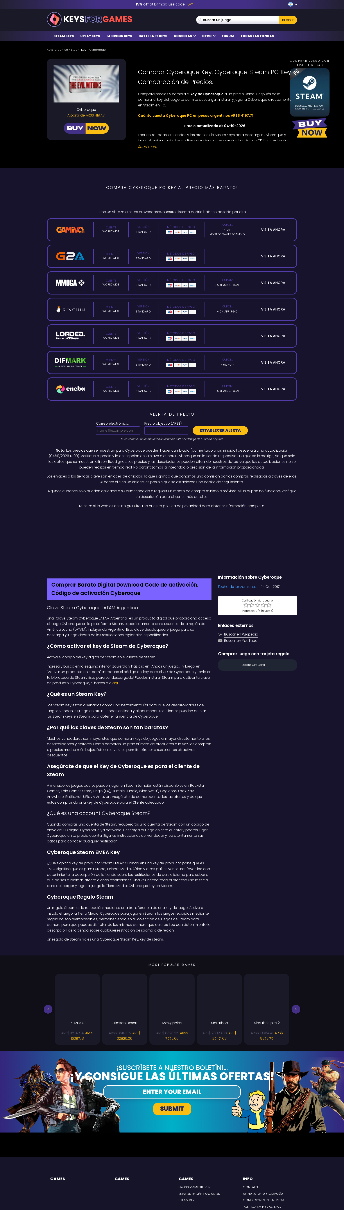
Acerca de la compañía (263, 1147)
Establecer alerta (220, 430)
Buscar (288, 19)
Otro (209, 36)
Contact (250, 1140)
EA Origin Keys (119, 36)
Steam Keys (64, 36)
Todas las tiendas (257, 36)
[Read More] (215, 147)
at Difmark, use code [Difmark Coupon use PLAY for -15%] (164, 4)
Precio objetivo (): (163, 423)
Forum (228, 36)
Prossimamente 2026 (196, 1140)
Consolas (185, 36)
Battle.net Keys (153, 36)
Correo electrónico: (112, 423)
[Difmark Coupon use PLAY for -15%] (172, 518)
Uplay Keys (90, 36)
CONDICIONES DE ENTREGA (263, 1153)
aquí (116, 636)
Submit (172, 1062)
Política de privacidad (262, 1160)
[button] (48, 963)
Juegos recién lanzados (199, 1147)
